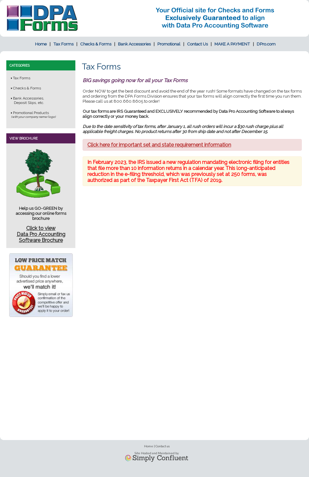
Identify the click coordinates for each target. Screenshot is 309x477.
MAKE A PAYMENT (232, 43)
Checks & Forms (95, 43)
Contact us (162, 446)
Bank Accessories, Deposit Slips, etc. (27, 100)
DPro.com (266, 43)
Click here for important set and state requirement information (159, 145)
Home (41, 43)
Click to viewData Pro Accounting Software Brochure (41, 234)
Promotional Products (31, 113)
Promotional (168, 43)
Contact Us (197, 43)
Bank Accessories (134, 43)
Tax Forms (63, 43)
